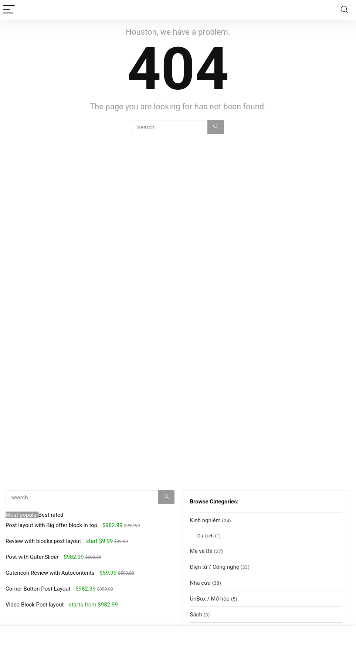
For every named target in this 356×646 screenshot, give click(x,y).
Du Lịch (205, 536)
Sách (196, 614)
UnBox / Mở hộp (210, 598)
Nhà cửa (200, 583)
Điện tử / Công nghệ (214, 567)
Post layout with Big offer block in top (51, 525)
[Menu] (9, 10)
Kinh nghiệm (205, 520)
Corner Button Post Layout (38, 588)
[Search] (344, 10)
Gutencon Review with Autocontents (50, 573)
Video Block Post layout (35, 604)
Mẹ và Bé (201, 551)
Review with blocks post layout (43, 541)
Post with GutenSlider (32, 557)
